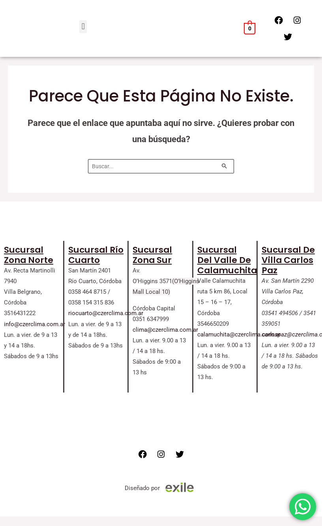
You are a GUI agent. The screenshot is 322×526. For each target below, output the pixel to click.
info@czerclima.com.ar (34, 324)
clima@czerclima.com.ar (165, 329)
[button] (83, 26)
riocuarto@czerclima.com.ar (105, 313)
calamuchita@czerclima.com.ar (239, 334)
